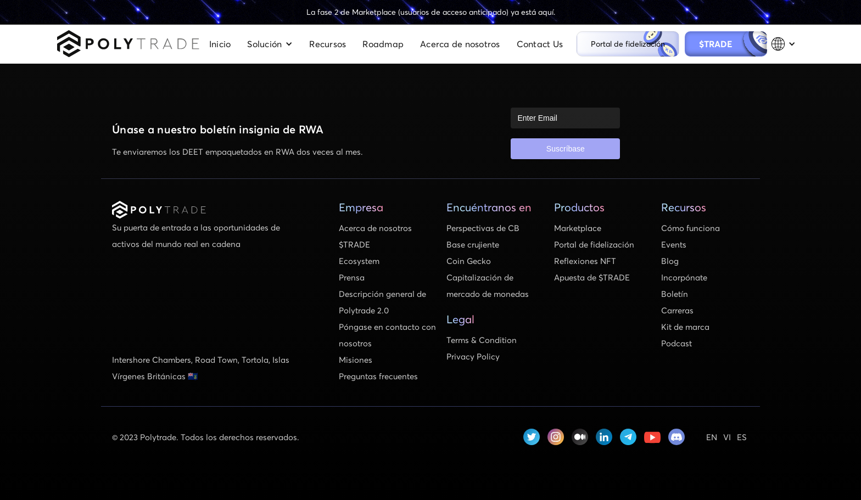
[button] (270, 44)
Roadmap (383, 43)
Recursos (327, 43)
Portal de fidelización (628, 43)
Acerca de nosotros (460, 43)
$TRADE (723, 43)
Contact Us (540, 43)
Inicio (220, 43)
